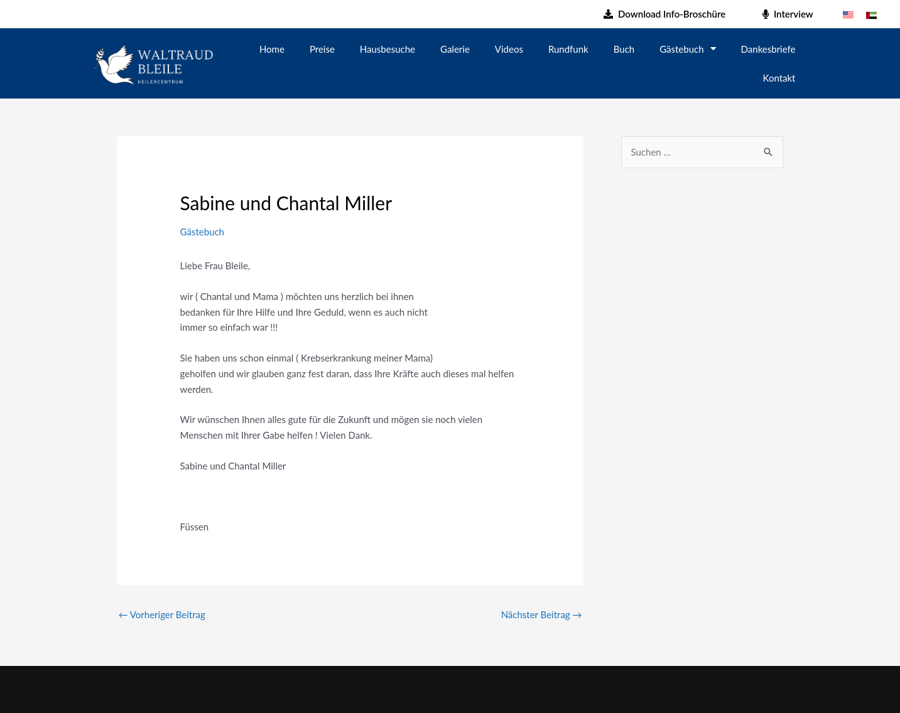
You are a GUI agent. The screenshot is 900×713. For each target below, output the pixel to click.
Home (272, 49)
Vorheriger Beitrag (162, 614)
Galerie (455, 49)
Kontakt (779, 77)
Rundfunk (568, 49)
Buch (624, 49)
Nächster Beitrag (541, 614)
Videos (509, 49)
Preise (322, 49)
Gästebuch (687, 49)
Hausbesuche (387, 49)
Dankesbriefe (768, 49)
